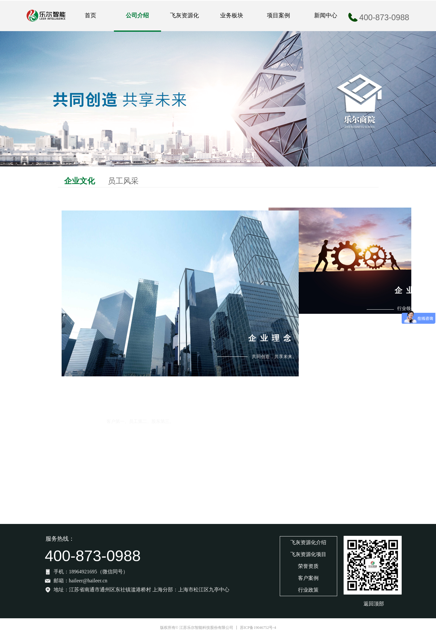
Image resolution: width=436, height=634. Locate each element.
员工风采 (123, 181)
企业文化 (79, 181)
